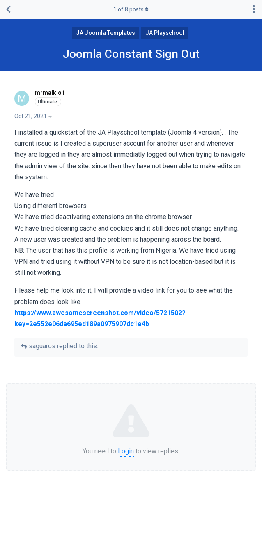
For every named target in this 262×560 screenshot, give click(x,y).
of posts (131, 9)
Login (126, 451)
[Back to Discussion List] (8, 9)
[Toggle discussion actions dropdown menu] (254, 9)
